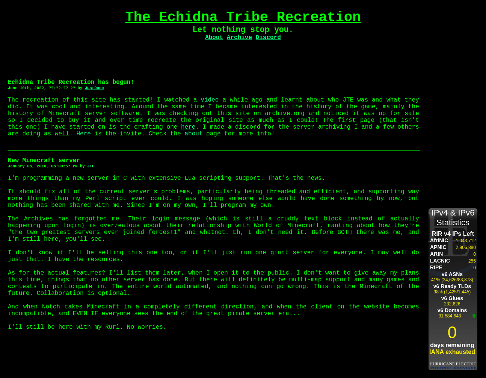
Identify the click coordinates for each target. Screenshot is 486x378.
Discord (268, 37)
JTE (90, 166)
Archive (239, 37)
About (214, 37)
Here (83, 134)
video (210, 100)
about (193, 134)
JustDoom (94, 88)
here (188, 127)
